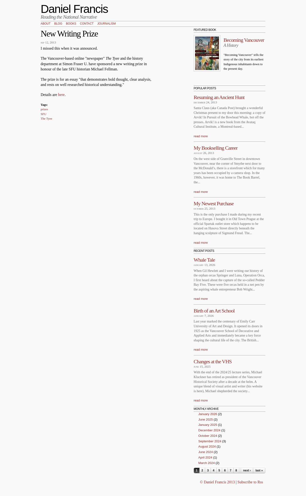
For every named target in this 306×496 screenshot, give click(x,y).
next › (247, 470)
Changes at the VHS (213, 361)
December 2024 (209, 430)
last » (259, 470)
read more (201, 136)
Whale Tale (204, 260)
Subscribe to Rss (250, 482)
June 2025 (205, 419)
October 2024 (207, 436)
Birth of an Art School (214, 311)
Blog (58, 24)
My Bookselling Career (215, 148)
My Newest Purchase (214, 203)
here (61, 95)
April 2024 (205, 457)
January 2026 (207, 414)
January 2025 (207, 425)
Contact (86, 24)
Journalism (106, 24)
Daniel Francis (74, 9)
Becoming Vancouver (244, 40)
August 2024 (207, 446)
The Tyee (46, 118)
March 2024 (206, 463)
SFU (43, 114)
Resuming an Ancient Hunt (219, 97)
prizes (44, 109)
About (45, 24)
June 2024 (205, 452)
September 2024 (209, 441)
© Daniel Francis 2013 (217, 482)
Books (71, 24)
